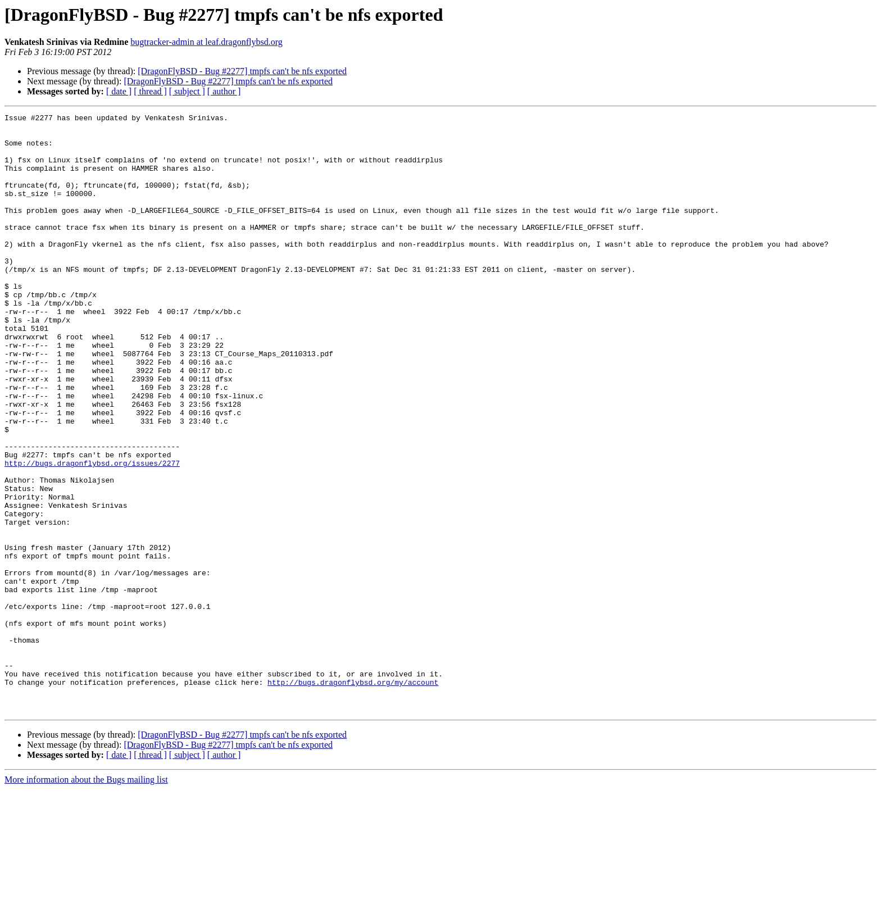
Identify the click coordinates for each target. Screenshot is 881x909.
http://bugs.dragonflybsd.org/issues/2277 (92, 534)
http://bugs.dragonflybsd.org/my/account (352, 797)
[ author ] (224, 91)
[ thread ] (150, 91)
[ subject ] (187, 91)
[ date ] (118, 91)
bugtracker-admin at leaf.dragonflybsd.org (206, 42)
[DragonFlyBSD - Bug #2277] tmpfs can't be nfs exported (242, 71)
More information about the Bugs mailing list (86, 899)
